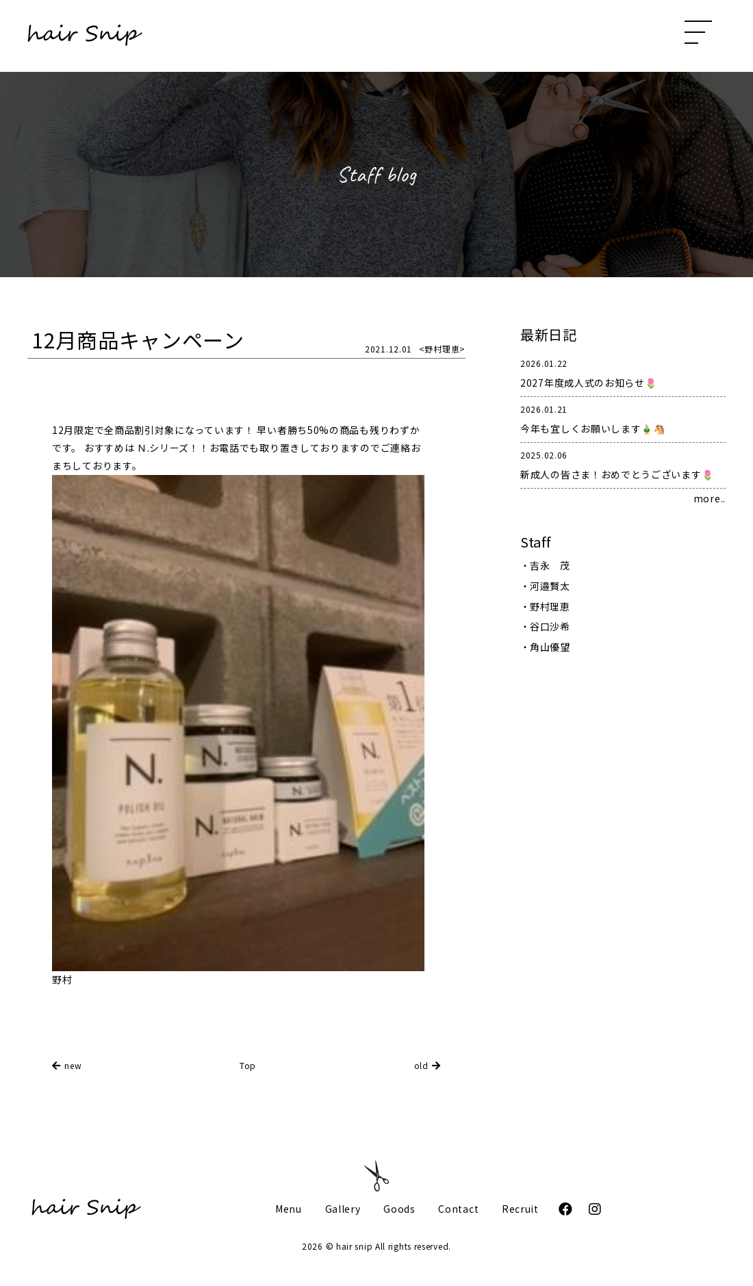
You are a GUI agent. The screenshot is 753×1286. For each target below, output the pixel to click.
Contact (458, 1209)
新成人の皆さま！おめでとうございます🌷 (623, 463)
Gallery (343, 1209)
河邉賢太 (550, 586)
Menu (288, 1209)
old (421, 1065)
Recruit (520, 1209)
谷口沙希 (550, 626)
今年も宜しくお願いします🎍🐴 (623, 417)
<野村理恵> (442, 349)
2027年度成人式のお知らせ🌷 (623, 372)
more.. (709, 498)
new (72, 1065)
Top (248, 1065)
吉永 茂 (550, 565)
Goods (399, 1209)
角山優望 (550, 647)
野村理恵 (550, 606)
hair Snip (84, 36)
